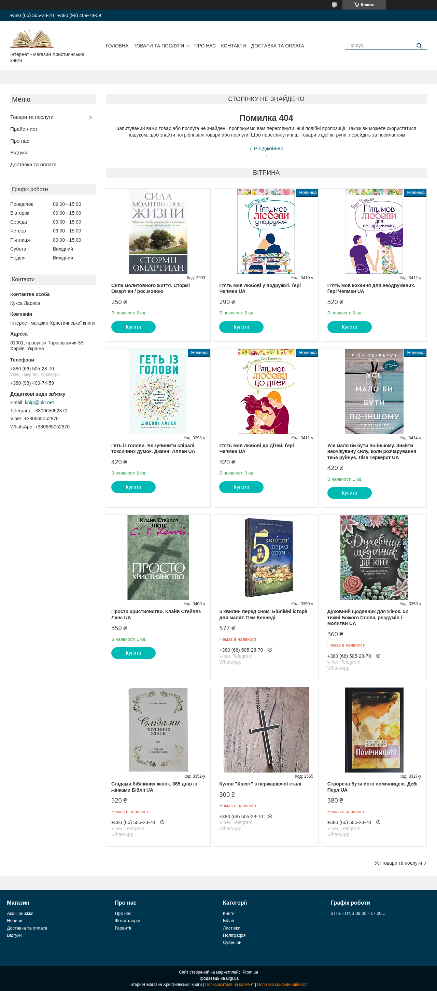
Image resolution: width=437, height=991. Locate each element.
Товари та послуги (158, 45)
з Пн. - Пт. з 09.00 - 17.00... (358, 913)
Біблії (228, 920)
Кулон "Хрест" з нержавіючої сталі (260, 784)
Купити (133, 327)
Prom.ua (250, 972)
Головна (117, 45)
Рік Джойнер (268, 148)
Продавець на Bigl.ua (218, 978)
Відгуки (18, 152)
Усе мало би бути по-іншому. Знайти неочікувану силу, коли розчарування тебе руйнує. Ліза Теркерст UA (371, 451)
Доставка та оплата (277, 45)
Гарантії (123, 928)
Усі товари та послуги (398, 863)
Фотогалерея (128, 920)
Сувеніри (232, 942)
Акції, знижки (20, 913)
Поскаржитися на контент (229, 984)
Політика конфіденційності (282, 984)
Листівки (231, 928)
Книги (229, 913)
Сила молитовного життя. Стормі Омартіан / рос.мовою (150, 288)
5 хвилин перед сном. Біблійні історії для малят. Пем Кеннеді (263, 614)
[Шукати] (419, 46)
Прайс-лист (24, 129)
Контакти (233, 45)
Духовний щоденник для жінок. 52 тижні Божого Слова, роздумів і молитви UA (367, 617)
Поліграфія (234, 935)
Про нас (205, 45)
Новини (14, 920)
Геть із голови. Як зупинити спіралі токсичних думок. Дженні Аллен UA (153, 448)
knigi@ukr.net (39, 402)
